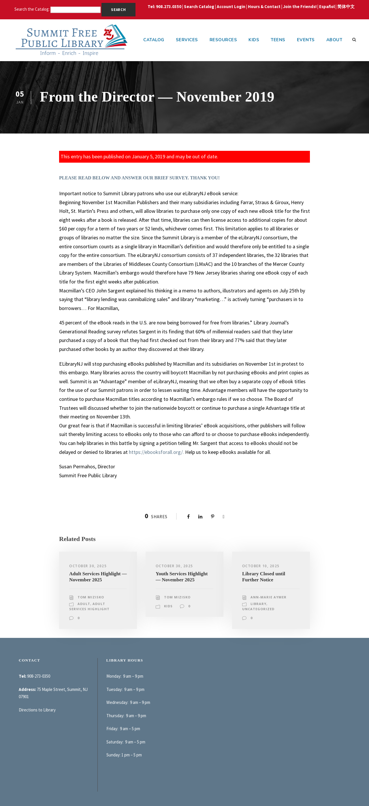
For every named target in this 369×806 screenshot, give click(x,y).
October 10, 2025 (261, 565)
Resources (223, 40)
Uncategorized (258, 609)
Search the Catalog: (32, 9)
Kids (253, 40)
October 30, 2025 (88, 565)
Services (187, 40)
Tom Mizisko (91, 597)
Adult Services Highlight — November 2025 (98, 576)
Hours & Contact (264, 6)
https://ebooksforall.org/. (156, 452)
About (334, 40)
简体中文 (346, 6)
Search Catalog (199, 6)
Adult (84, 604)
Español (327, 6)
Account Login (231, 6)
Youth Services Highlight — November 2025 (182, 576)
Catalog (153, 40)
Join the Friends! (300, 6)
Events (306, 40)
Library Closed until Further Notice (263, 576)
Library (258, 604)
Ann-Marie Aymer (269, 597)
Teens (278, 40)
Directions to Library (37, 710)
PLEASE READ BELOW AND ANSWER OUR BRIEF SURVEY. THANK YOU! (139, 177)
